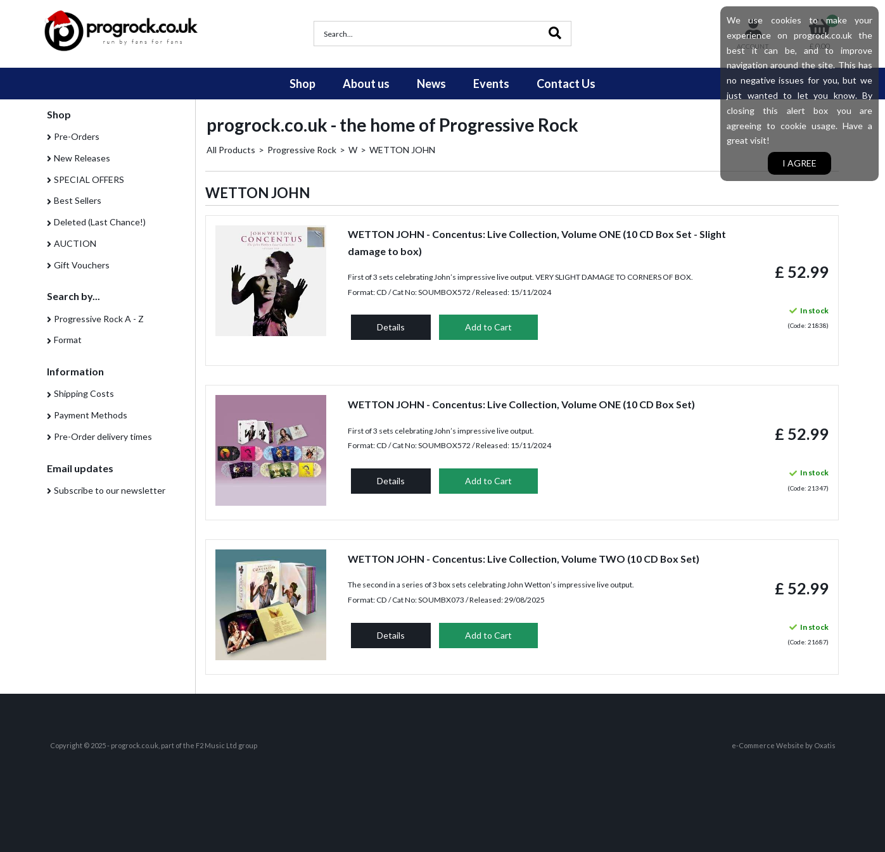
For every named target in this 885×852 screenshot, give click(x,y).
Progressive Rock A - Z (99, 318)
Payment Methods (90, 415)
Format (68, 339)
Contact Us (566, 84)
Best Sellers (77, 200)
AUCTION (75, 243)
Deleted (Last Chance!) (100, 221)
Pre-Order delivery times (103, 436)
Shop (302, 84)
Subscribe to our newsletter (109, 490)
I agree (799, 163)
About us (366, 84)
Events (491, 84)
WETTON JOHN (402, 149)
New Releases (82, 158)
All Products (231, 149)
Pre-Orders (76, 136)
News (431, 84)
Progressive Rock (301, 149)
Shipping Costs (84, 393)
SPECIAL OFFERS (89, 179)
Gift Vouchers (82, 265)
